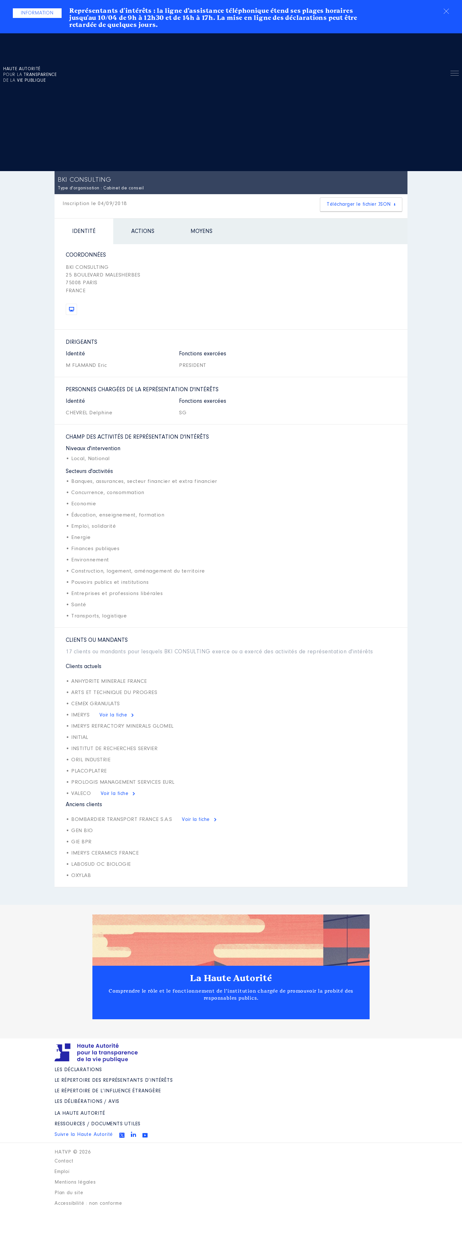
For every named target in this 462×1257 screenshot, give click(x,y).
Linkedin (133, 1134)
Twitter (121, 1135)
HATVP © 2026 (73, 1152)
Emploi (62, 1171)
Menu (454, 74)
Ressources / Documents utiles (98, 1124)
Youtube (145, 1135)
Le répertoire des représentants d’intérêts (114, 1080)
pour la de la (30, 75)
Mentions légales (75, 1182)
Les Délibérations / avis (87, 1101)
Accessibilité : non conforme (88, 1203)
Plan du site (69, 1192)
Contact (64, 1161)
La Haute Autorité (231, 978)
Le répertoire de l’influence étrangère (108, 1091)
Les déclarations (78, 1069)
